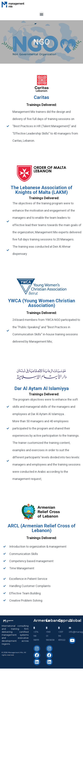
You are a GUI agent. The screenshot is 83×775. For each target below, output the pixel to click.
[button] (41, 14)
